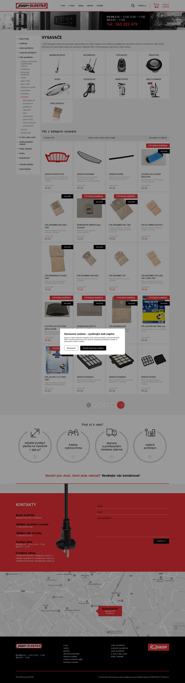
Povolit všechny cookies (93, 348)
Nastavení (71, 348)
